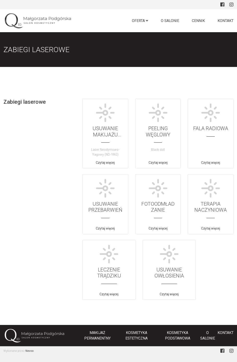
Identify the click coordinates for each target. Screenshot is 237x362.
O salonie (170, 21)
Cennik (198, 21)
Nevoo (29, 351)
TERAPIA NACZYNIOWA (210, 207)
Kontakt (226, 21)
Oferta (140, 21)
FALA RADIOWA (210, 128)
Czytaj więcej (105, 162)
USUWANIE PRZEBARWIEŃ (105, 207)
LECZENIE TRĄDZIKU (109, 273)
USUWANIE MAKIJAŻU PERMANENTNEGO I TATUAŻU (105, 138)
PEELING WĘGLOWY (158, 131)
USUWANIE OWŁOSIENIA (169, 273)
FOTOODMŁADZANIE (158, 207)
